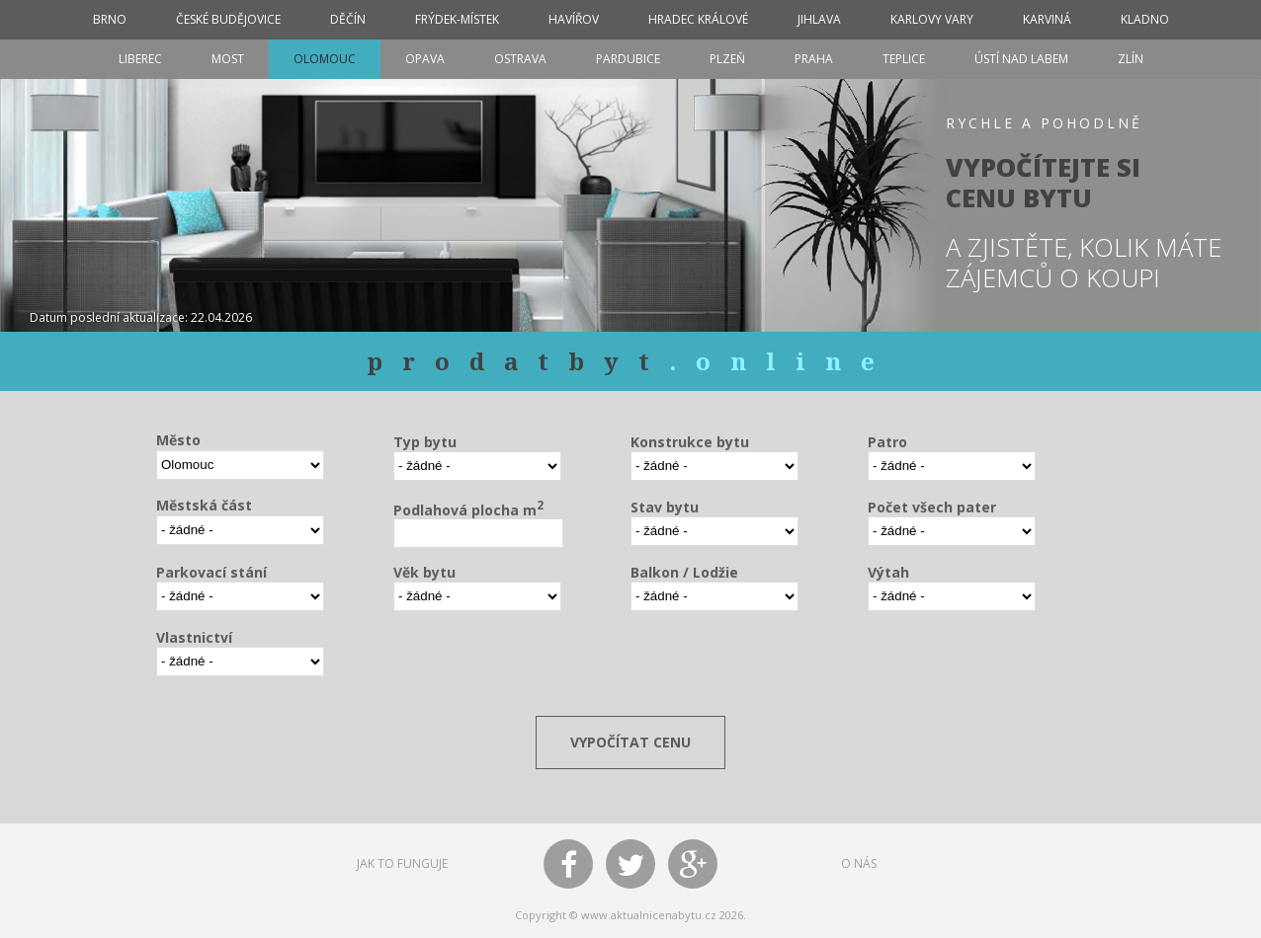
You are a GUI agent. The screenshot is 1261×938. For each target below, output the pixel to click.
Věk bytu (424, 572)
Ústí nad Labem (1021, 58)
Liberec (140, 58)
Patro (887, 441)
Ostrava (520, 58)
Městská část (204, 505)
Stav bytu (664, 507)
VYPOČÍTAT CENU (630, 742)
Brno (109, 19)
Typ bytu (425, 441)
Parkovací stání (211, 572)
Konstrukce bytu (689, 441)
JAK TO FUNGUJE (402, 863)
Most (227, 58)
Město (178, 439)
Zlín (1130, 58)
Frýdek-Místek (457, 19)
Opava (425, 58)
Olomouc (325, 58)
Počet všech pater (932, 507)
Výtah (888, 572)
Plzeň (727, 58)
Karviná (1047, 19)
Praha (814, 58)
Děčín (348, 19)
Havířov (573, 19)
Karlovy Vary (931, 19)
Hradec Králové (698, 19)
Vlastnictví (194, 637)
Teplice (904, 58)
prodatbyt (630, 361)
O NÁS (859, 863)
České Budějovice (228, 19)
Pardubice (628, 58)
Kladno (1145, 19)
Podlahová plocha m (468, 508)
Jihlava (819, 19)
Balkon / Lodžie (684, 572)
